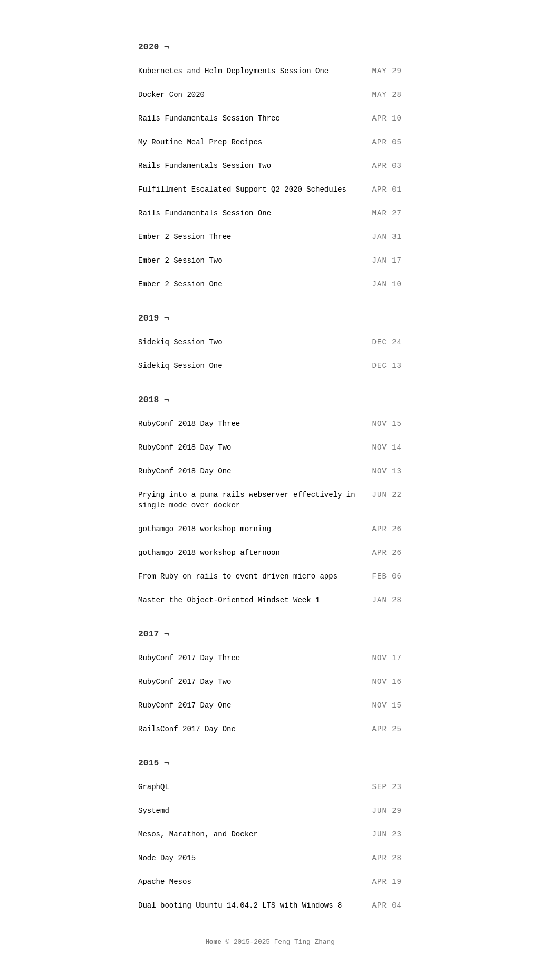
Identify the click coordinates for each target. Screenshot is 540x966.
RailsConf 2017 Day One (187, 729)
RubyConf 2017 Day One (184, 705)
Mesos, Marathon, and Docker (198, 834)
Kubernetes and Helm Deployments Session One (233, 71)
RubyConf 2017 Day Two (184, 682)
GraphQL (153, 787)
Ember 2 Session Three (184, 237)
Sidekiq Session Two (180, 342)
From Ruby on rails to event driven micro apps (238, 576)
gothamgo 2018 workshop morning (204, 529)
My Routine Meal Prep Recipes (200, 142)
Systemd (153, 810)
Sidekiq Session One (180, 366)
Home (213, 942)
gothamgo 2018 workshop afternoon (209, 553)
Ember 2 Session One (180, 284)
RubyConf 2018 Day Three (189, 424)
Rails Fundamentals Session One (204, 213)
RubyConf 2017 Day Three (189, 658)
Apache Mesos (164, 882)
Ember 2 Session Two (180, 260)
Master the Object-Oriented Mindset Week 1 (229, 600)
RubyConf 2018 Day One (184, 471)
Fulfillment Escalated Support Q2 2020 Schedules (242, 189)
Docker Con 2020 (171, 95)
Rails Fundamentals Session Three (209, 118)
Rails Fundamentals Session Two (204, 166)
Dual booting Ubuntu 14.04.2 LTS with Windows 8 (240, 905)
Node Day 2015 (167, 858)
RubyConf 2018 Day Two (184, 447)
